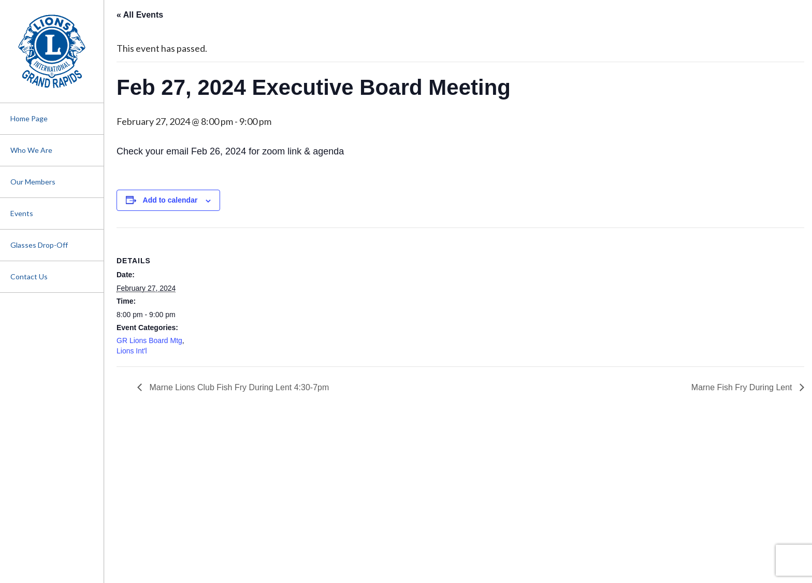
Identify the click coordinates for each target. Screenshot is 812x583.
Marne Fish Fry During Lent (742, 387)
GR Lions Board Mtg (149, 340)
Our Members (32, 181)
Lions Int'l (132, 351)
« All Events (140, 14)
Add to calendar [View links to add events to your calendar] (170, 200)
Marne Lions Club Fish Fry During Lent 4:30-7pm (238, 387)
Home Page (29, 118)
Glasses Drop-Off (39, 244)
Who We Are (31, 150)
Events (21, 213)
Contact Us (29, 276)
